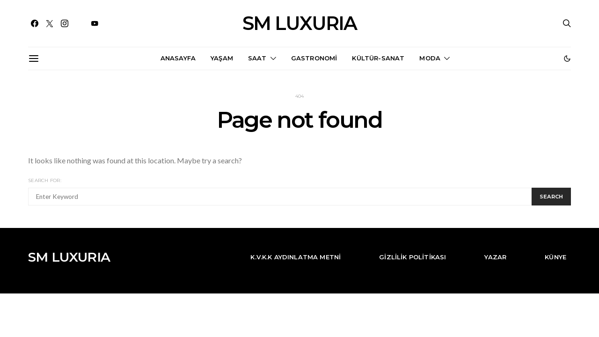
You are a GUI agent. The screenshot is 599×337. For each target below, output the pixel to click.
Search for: (44, 180)
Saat (257, 58)
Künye (555, 257)
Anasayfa (178, 58)
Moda (429, 58)
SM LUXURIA (299, 23)
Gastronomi (314, 58)
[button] (567, 58)
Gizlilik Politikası (412, 257)
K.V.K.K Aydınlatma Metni (295, 257)
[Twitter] (49, 23)
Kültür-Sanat (378, 58)
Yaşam (222, 58)
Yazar (495, 257)
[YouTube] (94, 23)
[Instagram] (64, 23)
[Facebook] (34, 23)
